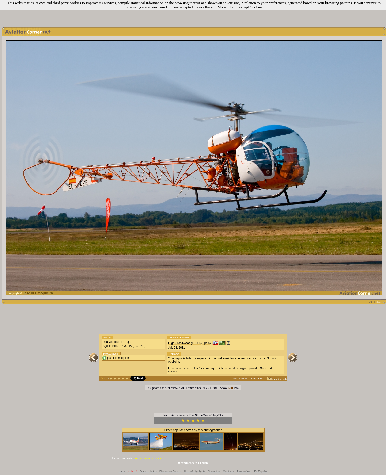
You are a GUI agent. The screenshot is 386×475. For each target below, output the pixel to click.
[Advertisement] (193, 12)
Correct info (257, 378)
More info (225, 7)
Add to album (240, 378)
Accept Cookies (250, 7)
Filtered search (277, 379)
